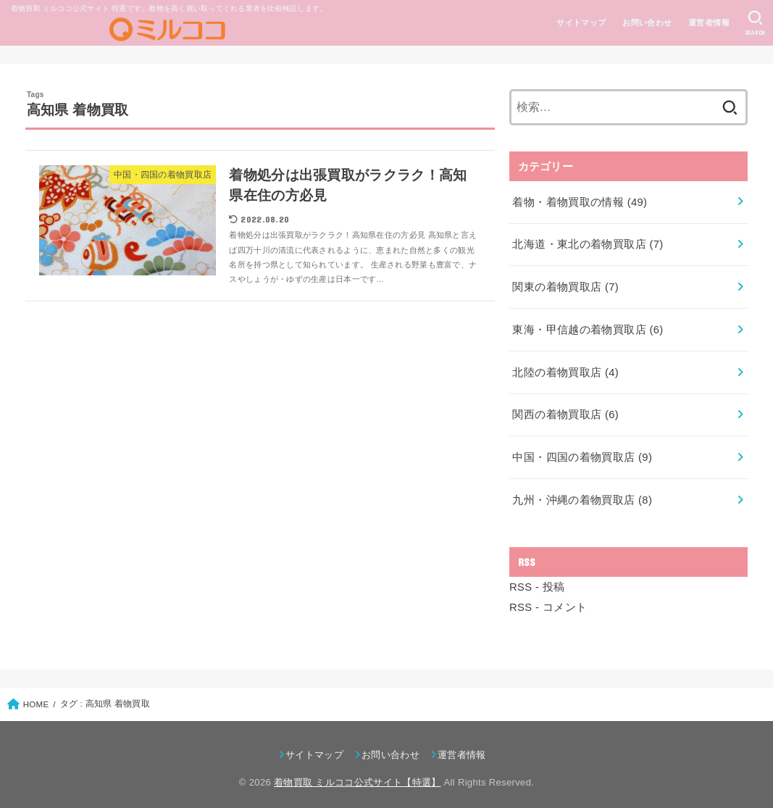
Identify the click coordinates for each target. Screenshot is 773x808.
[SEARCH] (755, 23)
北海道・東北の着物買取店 (587, 243)
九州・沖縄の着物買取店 (581, 493)
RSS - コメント (547, 599)
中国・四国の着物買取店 (581, 451)
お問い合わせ (646, 22)
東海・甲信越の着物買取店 (587, 326)
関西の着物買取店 (565, 409)
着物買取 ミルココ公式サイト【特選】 (357, 773)
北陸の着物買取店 (565, 368)
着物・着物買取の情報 (579, 201)
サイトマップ (581, 22)
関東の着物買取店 (565, 284)
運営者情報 (708, 22)
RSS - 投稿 (536, 579)
